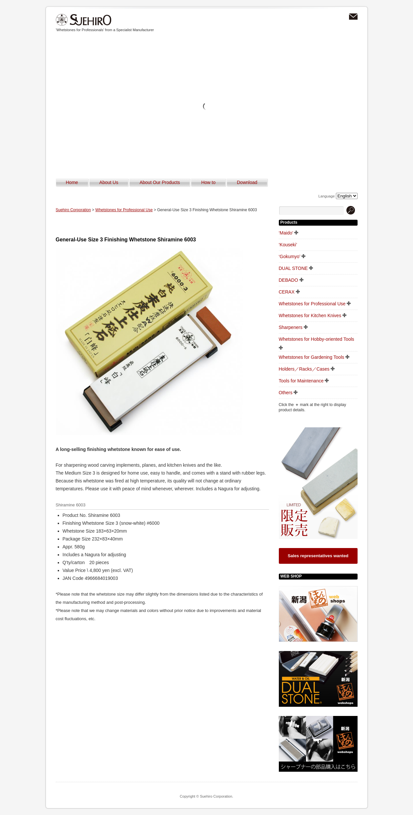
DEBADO (288, 280)
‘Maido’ (286, 232)
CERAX (287, 292)
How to (208, 182)
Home (72, 182)
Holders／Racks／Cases (304, 369)
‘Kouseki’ (288, 244)
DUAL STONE (293, 268)
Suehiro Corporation (84, 19)
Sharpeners (290, 327)
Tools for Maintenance (301, 380)
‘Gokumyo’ (289, 256)
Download (247, 182)
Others (286, 392)
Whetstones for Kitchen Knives (310, 315)
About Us (108, 182)
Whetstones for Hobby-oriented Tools (316, 339)
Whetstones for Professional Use (124, 210)
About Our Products (159, 182)
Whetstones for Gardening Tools (311, 357)
